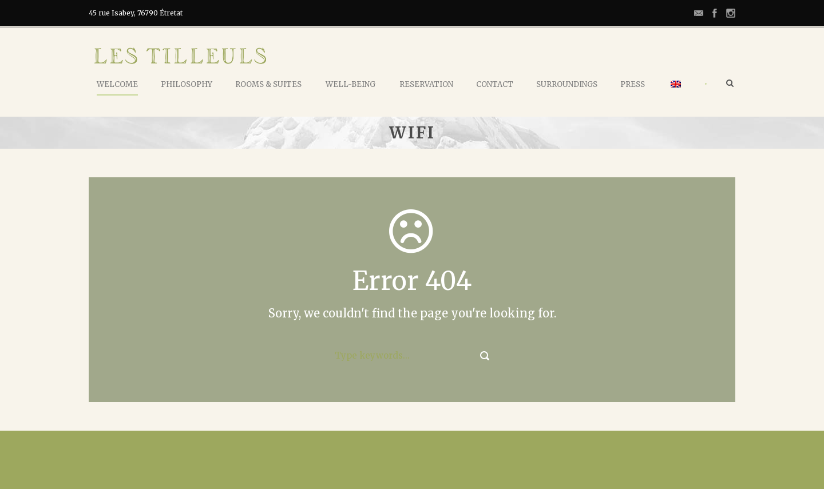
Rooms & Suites (268, 84)
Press (632, 84)
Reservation (426, 84)
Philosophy (186, 84)
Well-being (350, 84)
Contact (494, 84)
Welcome (117, 84)
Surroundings (566, 84)
